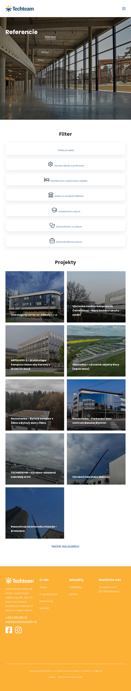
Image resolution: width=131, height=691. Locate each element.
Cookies (51, 677)
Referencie (46, 601)
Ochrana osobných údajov (70, 677)
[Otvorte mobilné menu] (124, 8)
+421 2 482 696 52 (16, 617)
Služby (43, 587)
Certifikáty (75, 587)
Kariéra (73, 594)
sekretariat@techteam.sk (21, 621)
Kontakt (44, 608)
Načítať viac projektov (65, 546)
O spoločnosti (48, 594)
